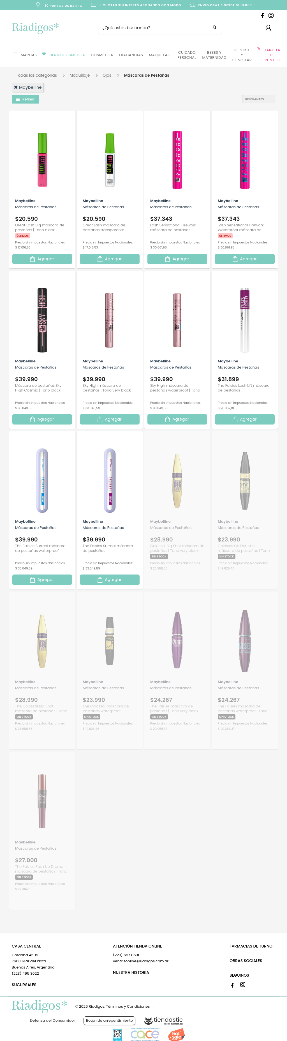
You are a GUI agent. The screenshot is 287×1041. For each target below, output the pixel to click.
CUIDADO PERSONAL (186, 55)
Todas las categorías (36, 75)
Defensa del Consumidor (52, 1020)
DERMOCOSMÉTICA (67, 55)
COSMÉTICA (102, 55)
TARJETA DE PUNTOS (272, 55)
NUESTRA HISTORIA (131, 972)
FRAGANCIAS (131, 55)
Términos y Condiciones (128, 1006)
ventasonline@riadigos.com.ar (140, 961)
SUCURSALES (24, 985)
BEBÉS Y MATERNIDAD (214, 55)
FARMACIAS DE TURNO (251, 946)
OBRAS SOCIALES (246, 960)
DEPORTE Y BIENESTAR (242, 55)
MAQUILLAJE (160, 55)
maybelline (28, 87)
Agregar (41, 258)
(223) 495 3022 (25, 973)
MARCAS (29, 55)
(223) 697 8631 (126, 955)
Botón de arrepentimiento (109, 1020)
